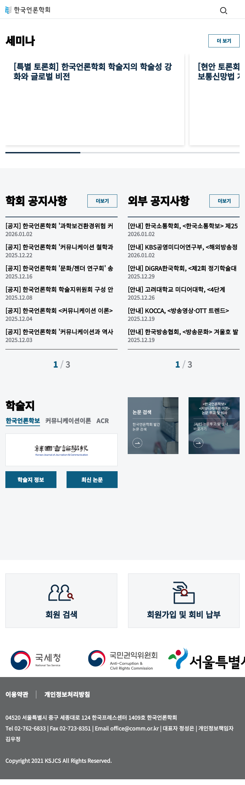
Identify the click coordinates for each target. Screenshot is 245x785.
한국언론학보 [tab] (23, 421)
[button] (116, 365)
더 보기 (224, 40)
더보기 (102, 200)
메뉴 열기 (237, 10)
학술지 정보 (30, 480)
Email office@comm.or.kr (127, 728)
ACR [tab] (102, 421)
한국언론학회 (27, 10)
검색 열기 (224, 10)
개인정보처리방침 (67, 694)
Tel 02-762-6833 (25, 728)
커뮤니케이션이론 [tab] (68, 421)
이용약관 (16, 694)
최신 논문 (92, 480)
